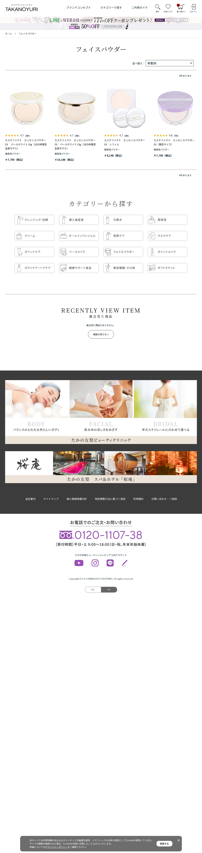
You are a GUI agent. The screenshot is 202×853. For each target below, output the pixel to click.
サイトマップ (51, 492)
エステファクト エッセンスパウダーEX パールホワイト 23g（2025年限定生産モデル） (75, 144)
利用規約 (138, 492)
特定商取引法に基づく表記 (110, 492)
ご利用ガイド (140, 7)
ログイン (193, 11)
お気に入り (168, 11)
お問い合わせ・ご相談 (164, 492)
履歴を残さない (101, 328)
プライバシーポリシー (56, 847)
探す (157, 11)
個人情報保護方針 (76, 492)
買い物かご (181, 8)
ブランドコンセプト (78, 7)
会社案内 (30, 492)
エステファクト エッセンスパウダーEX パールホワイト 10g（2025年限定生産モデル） (26, 144)
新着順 (152, 63)
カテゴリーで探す (111, 7)
